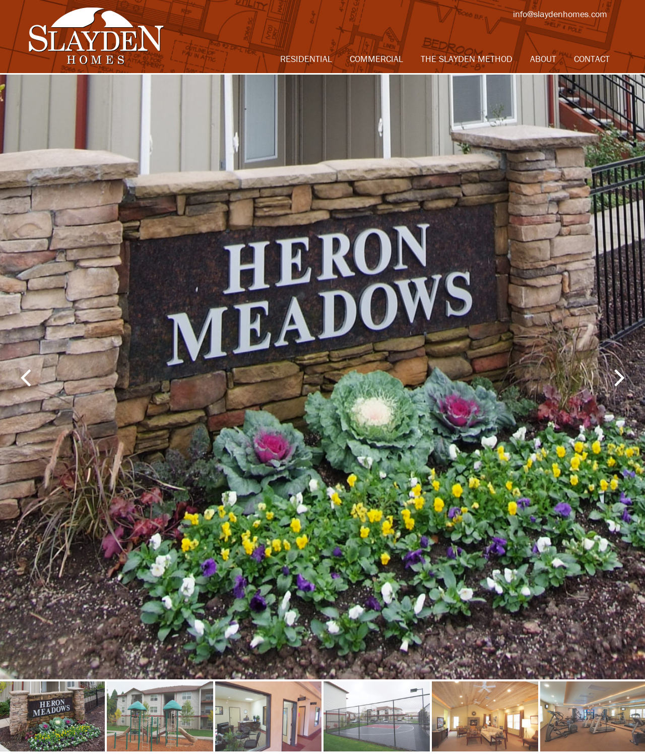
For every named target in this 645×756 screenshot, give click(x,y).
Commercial (376, 59)
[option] (322, 377)
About (543, 59)
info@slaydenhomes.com (560, 14)
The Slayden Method (466, 59)
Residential (306, 59)
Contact (592, 59)
